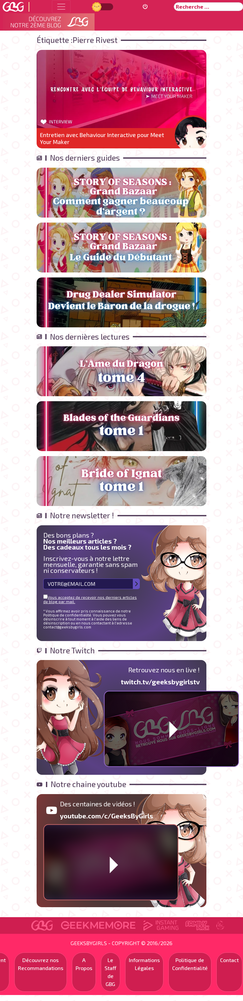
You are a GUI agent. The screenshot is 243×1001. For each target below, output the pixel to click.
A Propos (84, 964)
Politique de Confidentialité (190, 964)
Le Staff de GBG (111, 972)
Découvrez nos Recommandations (40, 964)
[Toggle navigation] (61, 6)
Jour (98, 6)
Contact (229, 960)
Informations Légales (144, 964)
